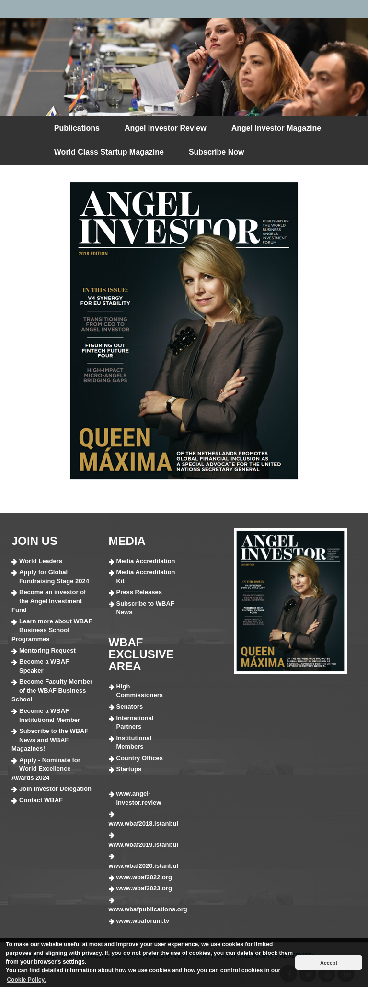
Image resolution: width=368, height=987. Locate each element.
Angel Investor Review (166, 128)
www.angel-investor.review (138, 798)
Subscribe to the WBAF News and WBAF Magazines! (50, 739)
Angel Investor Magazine (276, 128)
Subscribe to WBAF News (145, 608)
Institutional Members (134, 742)
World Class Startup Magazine (109, 152)
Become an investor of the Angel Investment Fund (49, 600)
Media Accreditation (145, 561)
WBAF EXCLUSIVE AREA (141, 654)
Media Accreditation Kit (145, 576)
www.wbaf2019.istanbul (143, 844)
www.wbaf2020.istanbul (143, 865)
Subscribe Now (216, 152)
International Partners (135, 722)
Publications (77, 128)
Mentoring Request (47, 650)
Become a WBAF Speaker (44, 666)
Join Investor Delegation (55, 788)
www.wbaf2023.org (144, 888)
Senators (129, 706)
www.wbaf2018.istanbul (143, 823)
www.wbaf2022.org (144, 877)
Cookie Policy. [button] (26, 979)
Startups (129, 769)
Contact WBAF (41, 800)
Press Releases (139, 592)
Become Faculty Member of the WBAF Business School (52, 690)
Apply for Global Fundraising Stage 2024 (54, 576)
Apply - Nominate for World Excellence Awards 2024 (46, 768)
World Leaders (40, 561)
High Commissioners (139, 691)
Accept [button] (328, 962)
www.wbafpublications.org (143, 909)
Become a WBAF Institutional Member (49, 715)
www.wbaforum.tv (143, 920)
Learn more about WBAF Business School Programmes (52, 630)
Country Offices (139, 758)
